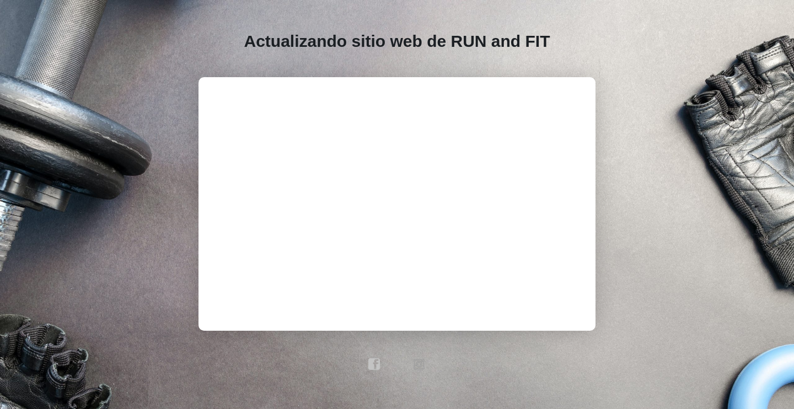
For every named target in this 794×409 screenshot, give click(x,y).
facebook (374, 364)
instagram (420, 364)
